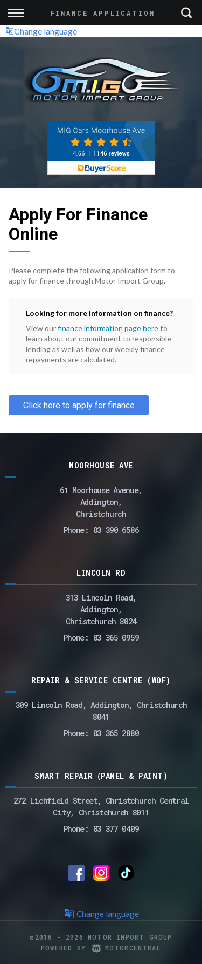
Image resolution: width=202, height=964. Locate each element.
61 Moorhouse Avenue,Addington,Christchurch (101, 501)
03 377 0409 (116, 828)
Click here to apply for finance (79, 405)
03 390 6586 (116, 529)
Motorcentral (126, 947)
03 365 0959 (116, 637)
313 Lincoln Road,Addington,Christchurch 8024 (101, 609)
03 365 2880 (116, 732)
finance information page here (108, 328)
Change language (41, 31)
